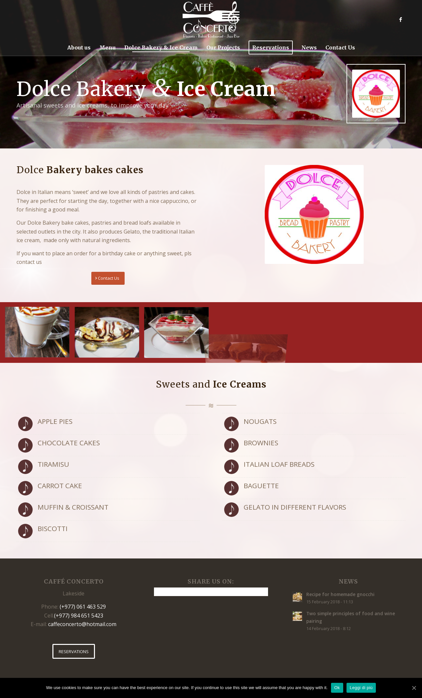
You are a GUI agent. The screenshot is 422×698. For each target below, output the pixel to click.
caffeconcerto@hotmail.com (82, 624)
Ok (337, 687)
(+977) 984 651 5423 (78, 615)
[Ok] (413, 687)
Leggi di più (361, 687)
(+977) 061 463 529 (83, 606)
